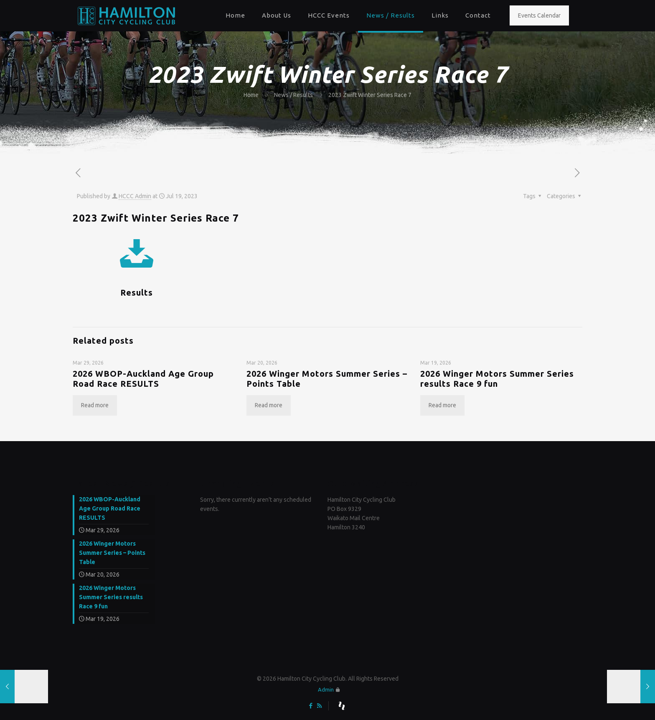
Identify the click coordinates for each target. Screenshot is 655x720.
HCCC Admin (135, 196)
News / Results (293, 95)
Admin (326, 689)
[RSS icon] (319, 705)
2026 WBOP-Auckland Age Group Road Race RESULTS (143, 378)
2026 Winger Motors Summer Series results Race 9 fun (497, 378)
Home (251, 95)
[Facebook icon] (310, 705)
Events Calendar (539, 15)
